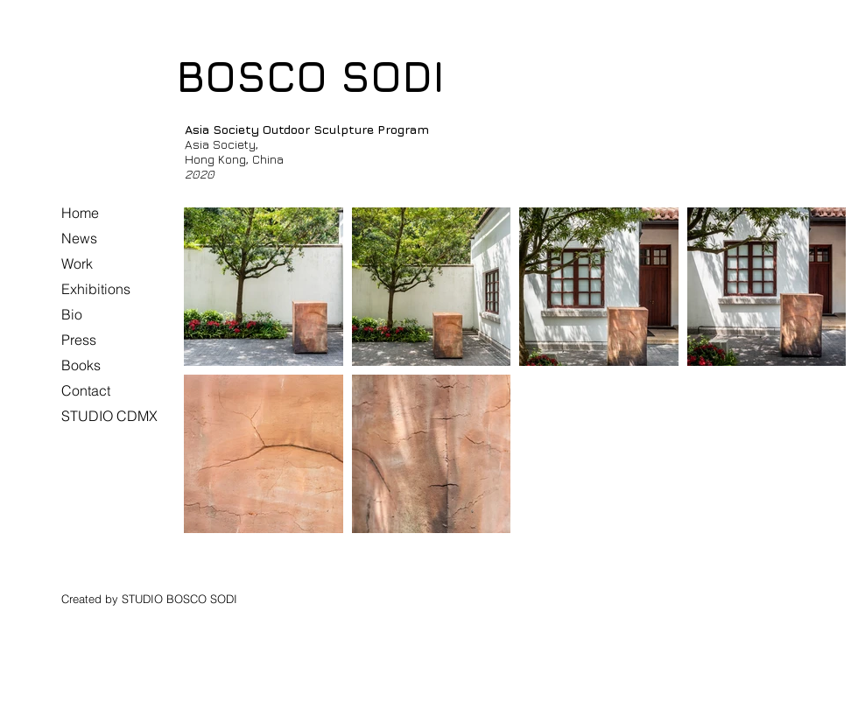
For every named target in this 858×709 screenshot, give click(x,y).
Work (77, 263)
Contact (85, 390)
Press (78, 339)
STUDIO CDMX (109, 416)
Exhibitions (95, 289)
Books (81, 365)
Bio (71, 314)
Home (80, 212)
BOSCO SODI (310, 76)
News (79, 238)
